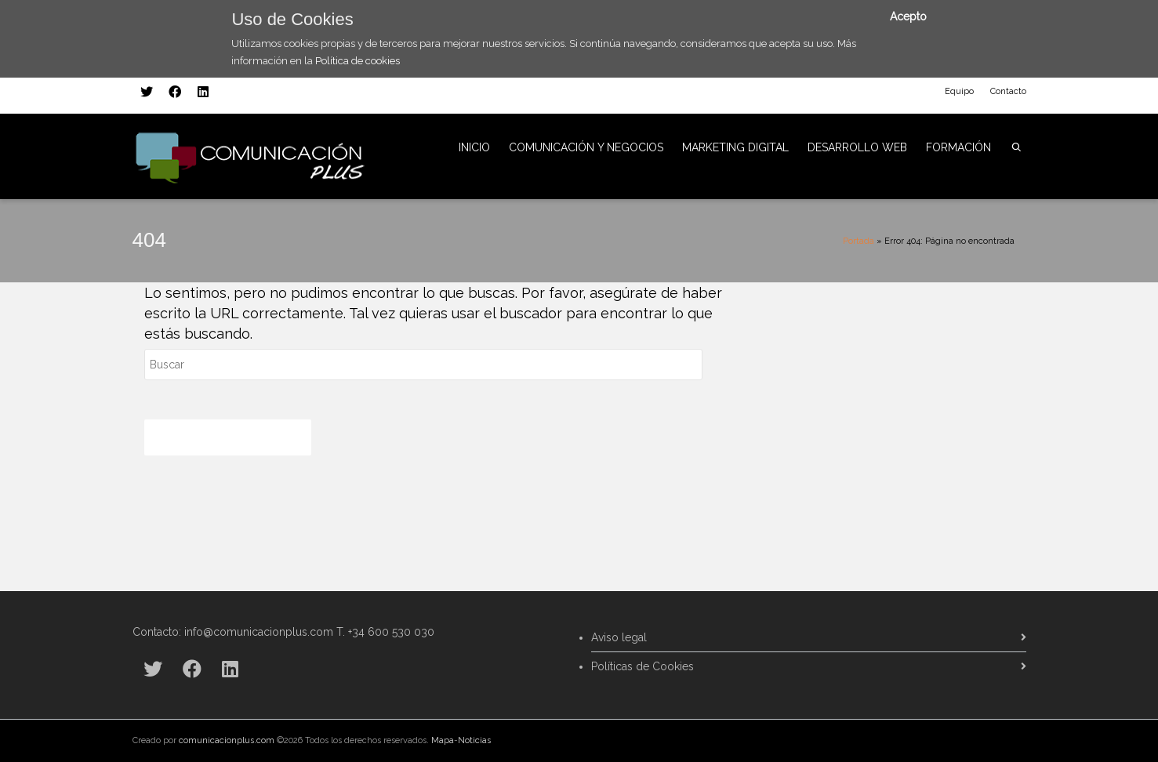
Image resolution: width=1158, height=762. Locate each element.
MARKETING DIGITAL (735, 147)
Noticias (474, 740)
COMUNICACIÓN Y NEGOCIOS (586, 147)
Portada (858, 241)
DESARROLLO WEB (857, 147)
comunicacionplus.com (226, 740)
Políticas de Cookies (642, 666)
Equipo (959, 91)
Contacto (1008, 91)
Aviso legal (619, 637)
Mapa (442, 740)
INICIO (474, 147)
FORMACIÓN (958, 147)
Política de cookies (357, 61)
